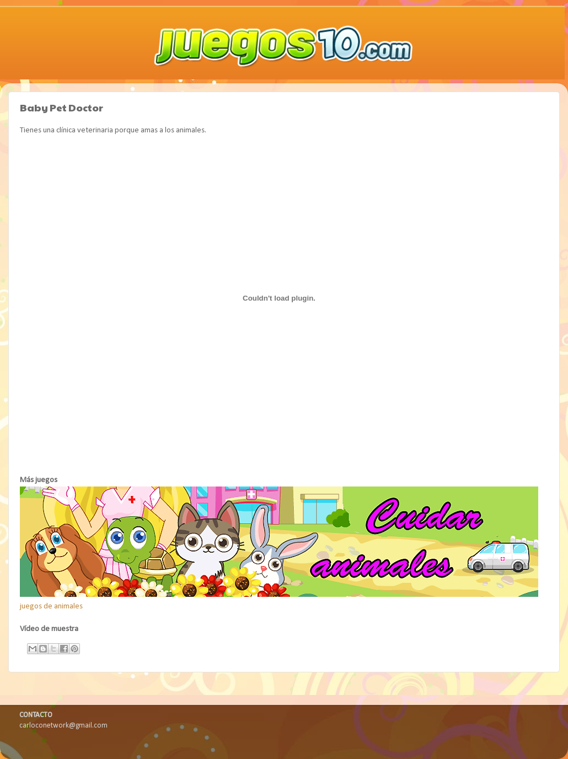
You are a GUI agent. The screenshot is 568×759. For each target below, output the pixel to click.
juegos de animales (51, 606)
